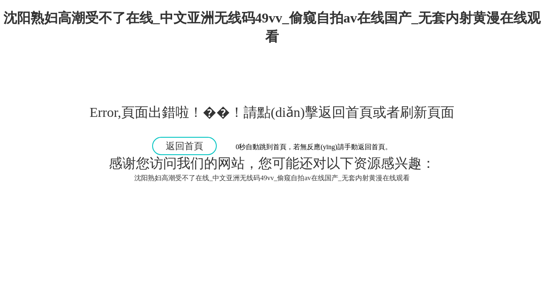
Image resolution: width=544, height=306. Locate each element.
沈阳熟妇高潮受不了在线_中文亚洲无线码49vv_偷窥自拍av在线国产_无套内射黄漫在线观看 (271, 177)
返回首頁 (184, 146)
